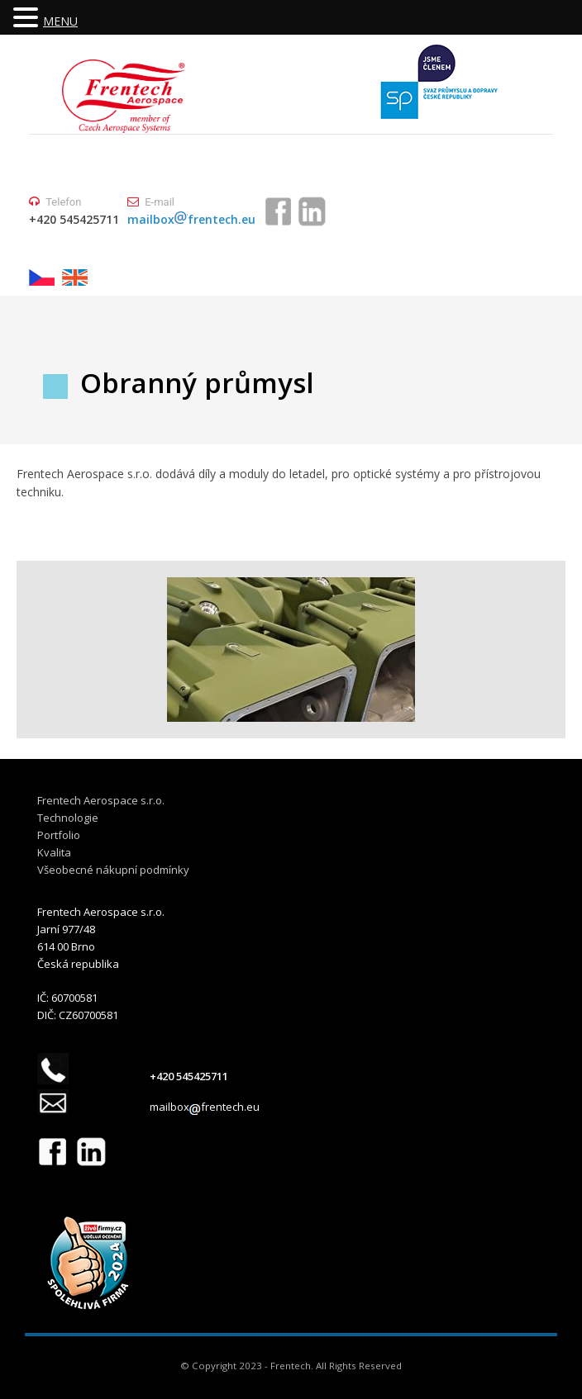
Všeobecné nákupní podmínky (113, 869)
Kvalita (54, 852)
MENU (60, 21)
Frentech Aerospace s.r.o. (101, 800)
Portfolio (58, 835)
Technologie (67, 817)
